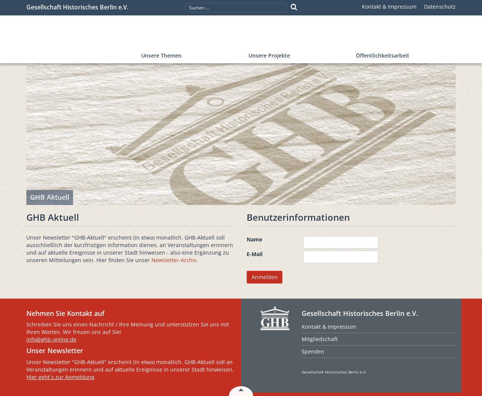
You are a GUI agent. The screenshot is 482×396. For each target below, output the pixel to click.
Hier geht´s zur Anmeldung (60, 377)
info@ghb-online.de (51, 339)
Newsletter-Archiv (174, 260)
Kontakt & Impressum (389, 6)
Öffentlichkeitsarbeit (382, 55)
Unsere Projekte (269, 55)
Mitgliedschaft (320, 339)
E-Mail (254, 254)
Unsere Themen (161, 55)
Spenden (313, 351)
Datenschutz (440, 6)
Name (254, 239)
